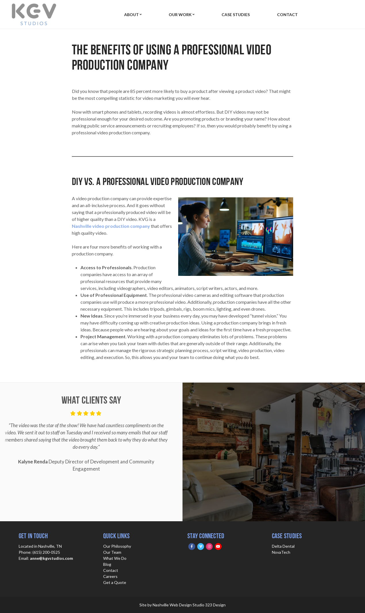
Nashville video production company (111, 226)
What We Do (114, 558)
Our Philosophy (117, 546)
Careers (110, 576)
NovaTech (281, 552)
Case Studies (234, 14)
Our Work (179, 14)
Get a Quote (114, 582)
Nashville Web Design (172, 604)
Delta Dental (283, 546)
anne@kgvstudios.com (51, 558)
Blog (107, 564)
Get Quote (337, 14)
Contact (284, 14)
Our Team (112, 552)
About (131, 14)
